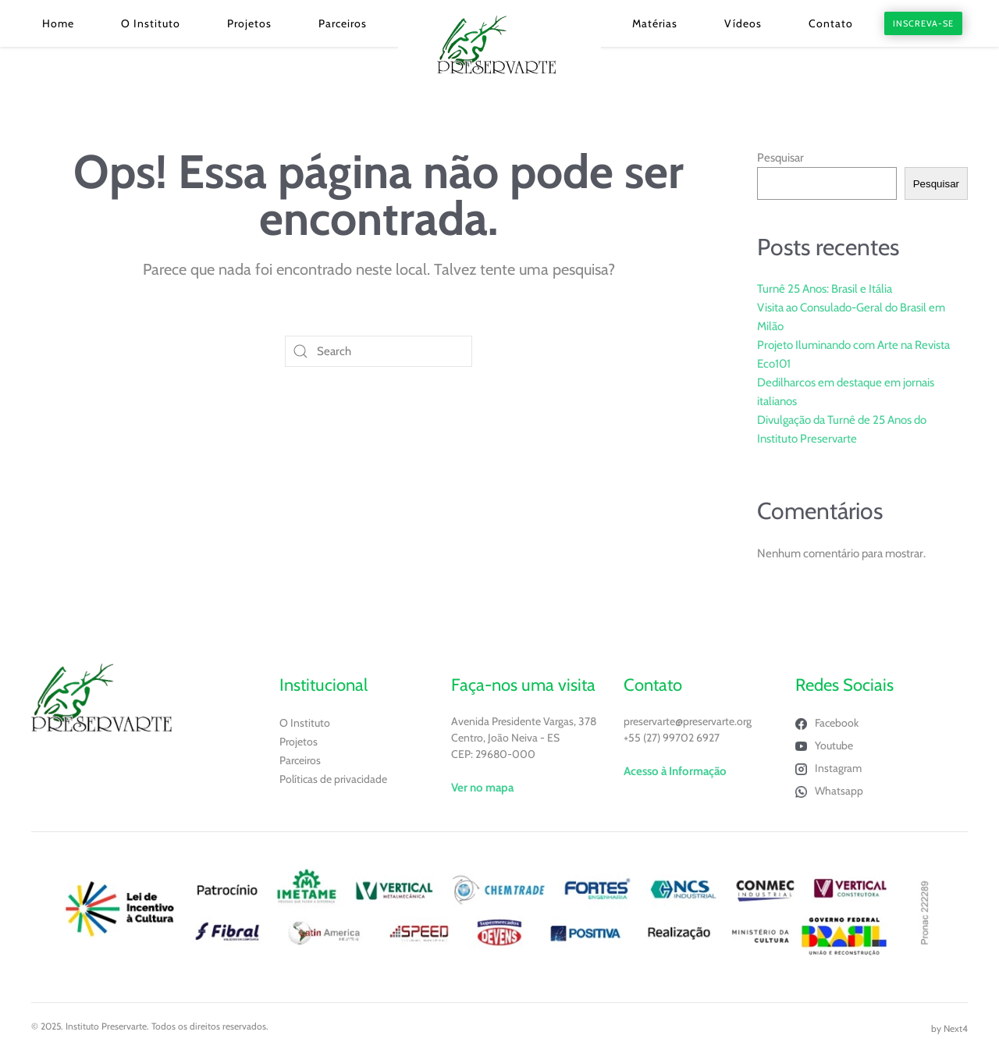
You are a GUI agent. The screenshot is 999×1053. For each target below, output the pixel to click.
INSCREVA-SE (923, 23)
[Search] (378, 351)
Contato (831, 23)
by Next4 (949, 1028)
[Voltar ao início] (499, 45)
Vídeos (743, 23)
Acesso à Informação (675, 771)
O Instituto (150, 23)
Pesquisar (780, 158)
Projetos (249, 23)
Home (58, 23)
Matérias (654, 23)
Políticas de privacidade (333, 779)
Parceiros (342, 23)
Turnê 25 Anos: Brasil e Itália (824, 289)
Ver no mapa (482, 788)
